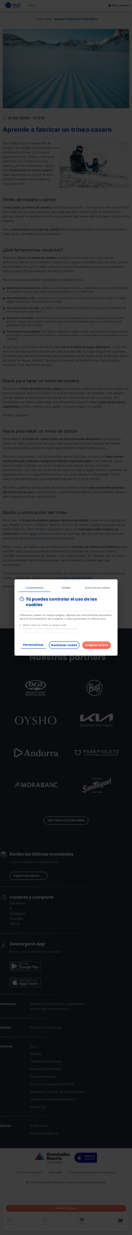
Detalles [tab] (66, 587)
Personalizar (33, 645)
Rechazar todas (64, 645)
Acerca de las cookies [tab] (97, 587)
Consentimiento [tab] (34, 587)
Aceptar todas (96, 645)
